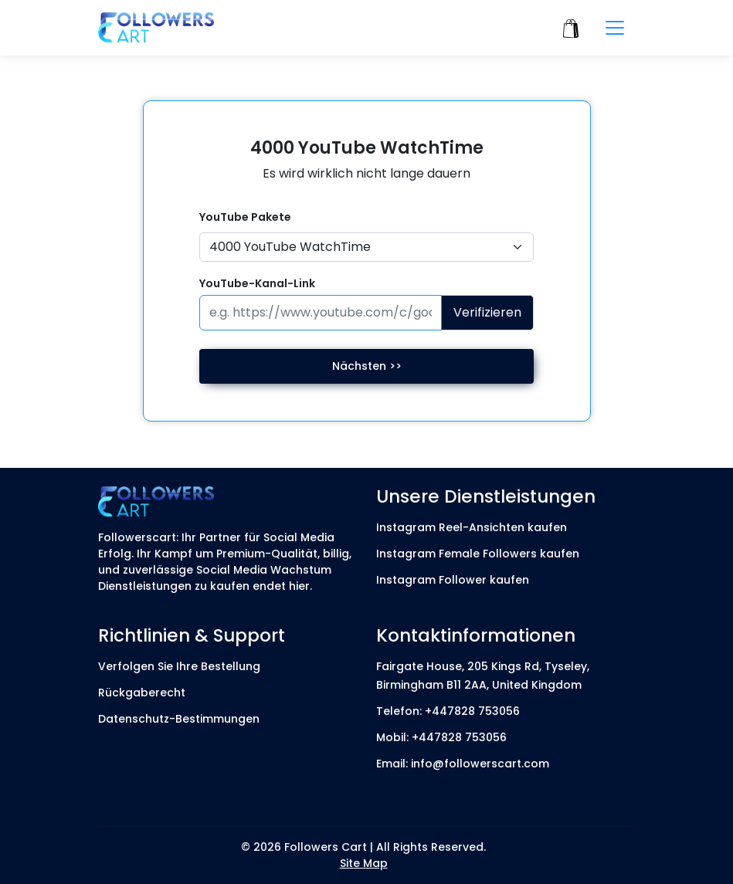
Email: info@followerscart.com (462, 763)
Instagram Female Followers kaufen (477, 553)
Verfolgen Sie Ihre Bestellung (179, 666)
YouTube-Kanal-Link (257, 283)
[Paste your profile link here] (321, 312)
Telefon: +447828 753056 (448, 711)
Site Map (364, 863)
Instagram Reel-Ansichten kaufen (471, 527)
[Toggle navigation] (615, 27)
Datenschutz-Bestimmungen (179, 719)
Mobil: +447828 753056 (441, 737)
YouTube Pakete (245, 217)
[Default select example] (366, 247)
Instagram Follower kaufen (452, 580)
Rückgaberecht (141, 692)
